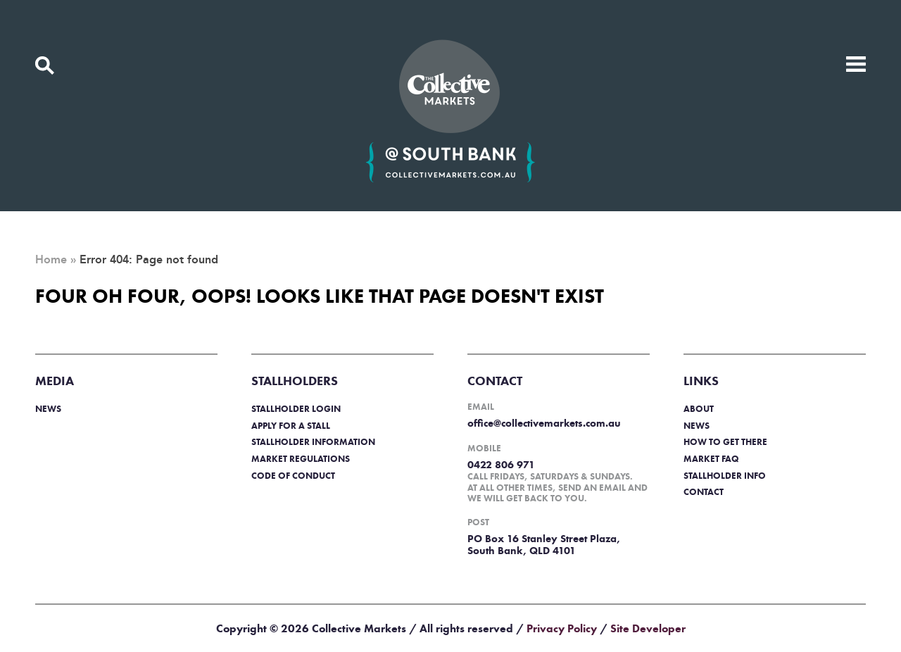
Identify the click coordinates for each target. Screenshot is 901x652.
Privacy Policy (562, 628)
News (48, 409)
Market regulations (300, 459)
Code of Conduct (293, 476)
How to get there (725, 442)
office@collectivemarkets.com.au (544, 423)
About (698, 409)
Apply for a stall (290, 426)
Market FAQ (711, 459)
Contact (703, 492)
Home (51, 260)
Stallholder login (296, 409)
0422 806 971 (501, 464)
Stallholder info (724, 476)
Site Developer (648, 628)
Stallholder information (313, 442)
